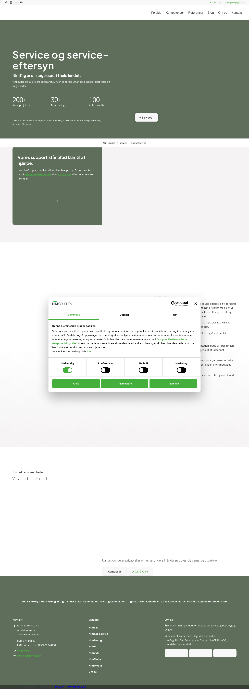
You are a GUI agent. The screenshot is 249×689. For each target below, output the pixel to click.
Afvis (76, 383)
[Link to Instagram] (10, 2)
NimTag (93, 627)
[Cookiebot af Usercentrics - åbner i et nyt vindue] (173, 303)
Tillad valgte (124, 383)
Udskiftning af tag (52, 601)
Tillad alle (173, 383)
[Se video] (146, 117)
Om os (92, 671)
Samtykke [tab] (74, 314)
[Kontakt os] (114, 571)
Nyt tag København (112, 601)
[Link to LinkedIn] (16, 2)
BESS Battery (30, 601)
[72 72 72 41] (140, 571)
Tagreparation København (144, 601)
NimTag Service (98, 633)
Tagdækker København (212, 601)
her (89, 351)
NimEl (92, 646)
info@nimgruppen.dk (234, 3)
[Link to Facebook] (5, 2)
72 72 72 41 (215, 3)
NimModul (95, 665)
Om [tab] (175, 314)
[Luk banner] (195, 303)
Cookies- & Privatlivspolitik (70, 686)
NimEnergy (95, 640)
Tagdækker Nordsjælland (179, 601)
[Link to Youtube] (21, 2)
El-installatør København (82, 601)
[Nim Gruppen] (26, 12)
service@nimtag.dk (29, 655)
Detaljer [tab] (124, 314)
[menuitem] (215, 3)
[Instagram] (200, 653)
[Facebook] (176, 653)
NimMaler (95, 659)
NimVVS (93, 653)
